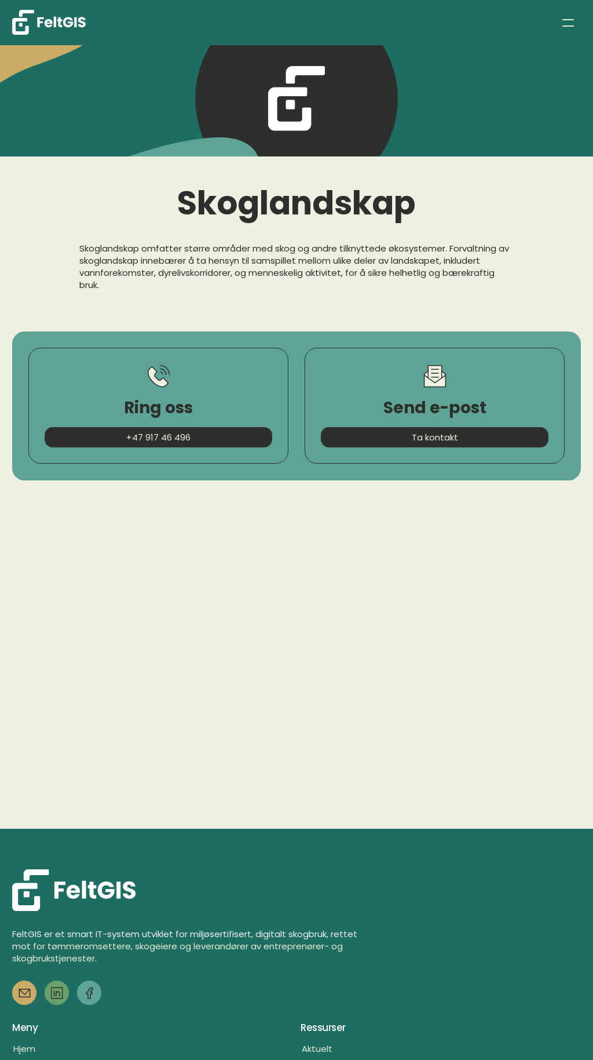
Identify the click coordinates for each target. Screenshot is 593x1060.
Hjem (24, 1049)
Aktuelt (317, 1049)
